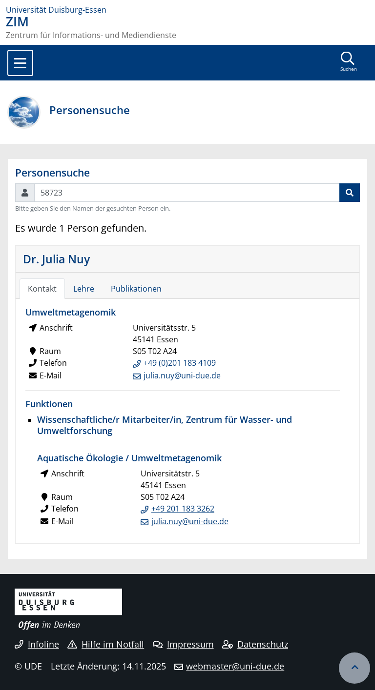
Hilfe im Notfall (105, 644)
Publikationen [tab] (136, 288)
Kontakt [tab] (42, 288)
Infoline (37, 644)
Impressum (183, 644)
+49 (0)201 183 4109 (180, 362)
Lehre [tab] (83, 288)
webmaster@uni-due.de (235, 666)
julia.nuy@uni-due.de (182, 375)
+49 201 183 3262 (182, 508)
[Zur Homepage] (187, 10)
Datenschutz (255, 644)
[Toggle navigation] (20, 63)
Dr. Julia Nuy (56, 259)
